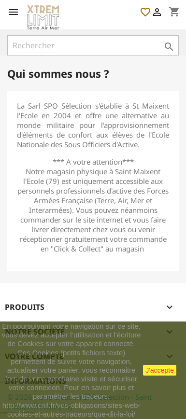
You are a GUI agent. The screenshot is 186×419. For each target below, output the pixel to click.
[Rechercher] (93, 45)
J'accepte (159, 370)
